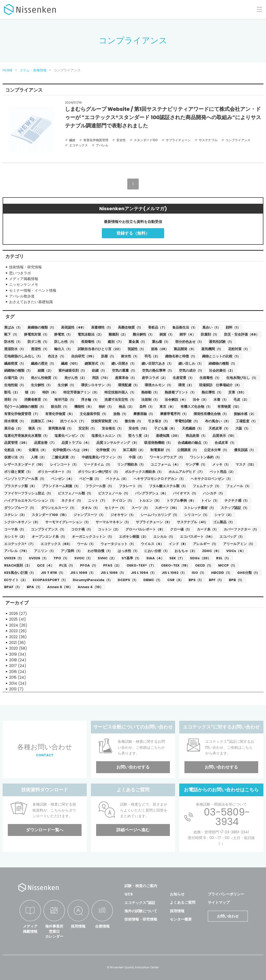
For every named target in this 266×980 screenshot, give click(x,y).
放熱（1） (120, 413)
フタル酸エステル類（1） (168, 486)
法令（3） (200, 399)
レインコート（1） (64, 464)
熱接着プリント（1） (180, 392)
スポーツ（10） (167, 507)
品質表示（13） (224, 435)
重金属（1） (138, 341)
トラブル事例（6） (181, 500)
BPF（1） (216, 579)
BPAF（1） (13, 586)
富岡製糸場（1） (60, 428)
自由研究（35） (83, 356)
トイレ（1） (210, 500)
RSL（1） (223, 558)
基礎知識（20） (168, 435)
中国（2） (136, 457)
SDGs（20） (200, 558)
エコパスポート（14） (197, 536)
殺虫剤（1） (60, 406)
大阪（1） (242, 428)
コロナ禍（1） (82, 529)
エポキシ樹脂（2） (133, 536)
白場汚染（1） (15, 377)
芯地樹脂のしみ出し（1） (23, 356)
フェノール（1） (238, 486)
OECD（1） (204, 565)
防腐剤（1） (210, 334)
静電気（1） (63, 334)
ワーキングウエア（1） (167, 457)
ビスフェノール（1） (114, 493)
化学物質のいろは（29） (72, 449)
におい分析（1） (156, 550)
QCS (128, 894)
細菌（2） (45, 370)
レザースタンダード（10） (24, 464)
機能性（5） (84, 406)
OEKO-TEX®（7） (141, 565)
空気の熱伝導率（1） (158, 370)
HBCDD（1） (221, 572)
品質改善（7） (45, 442)
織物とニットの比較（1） (221, 356)
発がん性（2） (75, 377)
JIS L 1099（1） (82, 572)
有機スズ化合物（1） (196, 406)
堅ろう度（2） (139, 435)
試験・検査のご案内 (140, 885)
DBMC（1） (152, 579)
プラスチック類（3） (20, 486)
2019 (13, 654)
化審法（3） (38, 449)
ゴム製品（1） (224, 522)
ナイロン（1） (123, 500)
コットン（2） (109, 529)
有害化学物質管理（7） (22, 413)
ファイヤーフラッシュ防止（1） (28, 493)
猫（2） (31, 392)
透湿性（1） (40, 348)
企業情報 (102, 926)
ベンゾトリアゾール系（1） (25, 478)
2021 (13, 642)
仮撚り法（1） (15, 457)
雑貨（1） (166, 334)
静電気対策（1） (36, 334)
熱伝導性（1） (212, 392)
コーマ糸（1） (15, 529)
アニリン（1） (45, 550)
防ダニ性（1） (38, 341)
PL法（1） (67, 565)
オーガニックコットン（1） (93, 536)
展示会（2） (13, 428)
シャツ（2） (223, 514)
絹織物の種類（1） (18, 370)
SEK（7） (177, 558)
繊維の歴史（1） (43, 363)
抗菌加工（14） (43, 421)
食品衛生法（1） (184, 327)
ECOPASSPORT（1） (50, 579)
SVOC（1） (83, 558)
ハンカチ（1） (214, 493)
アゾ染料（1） (71, 550)
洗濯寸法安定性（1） (120, 399)
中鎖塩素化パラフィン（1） (103, 457)
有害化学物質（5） (60, 413)
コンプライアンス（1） (48, 529)
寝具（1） (35, 428)
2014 (13, 683)
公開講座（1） (188, 449)
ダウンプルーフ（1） (20, 507)
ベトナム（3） (117, 478)
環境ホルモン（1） (159, 385)
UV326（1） (38, 558)
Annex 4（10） (90, 586)
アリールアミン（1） (239, 543)
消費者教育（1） (36, 399)
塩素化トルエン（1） (107, 435)
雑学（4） (187, 334)
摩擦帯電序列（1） (174, 413)
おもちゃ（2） (186, 550)
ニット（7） (97, 500)
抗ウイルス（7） (73, 421)
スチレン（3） (15, 514)
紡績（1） (99, 370)
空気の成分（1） (191, 370)
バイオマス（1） (185, 493)
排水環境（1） (15, 421)
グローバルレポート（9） (145, 529)
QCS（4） (45, 565)
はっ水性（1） (128, 550)
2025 (13, 619)
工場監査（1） (246, 421)
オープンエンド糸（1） (49, 536)
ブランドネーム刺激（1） (61, 486)
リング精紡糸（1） (131, 464)
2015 (13, 677)
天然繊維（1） (192, 428)
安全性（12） (139, 428)
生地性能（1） (15, 385)
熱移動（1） (150, 392)
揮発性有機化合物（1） (211, 413)
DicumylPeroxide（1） (92, 579)
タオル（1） (90, 507)
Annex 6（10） (59, 586)
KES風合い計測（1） (20, 572)
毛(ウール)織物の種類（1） (25, 406)
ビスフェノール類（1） (75, 493)
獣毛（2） (12, 392)
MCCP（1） (227, 565)
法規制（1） (150, 399)
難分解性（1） (143, 334)
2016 (13, 671)
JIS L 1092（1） (174, 572)
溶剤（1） (11, 399)
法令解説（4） (176, 399)
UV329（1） (14, 558)
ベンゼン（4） (62, 478)
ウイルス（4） (152, 543)
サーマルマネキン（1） (113, 522)
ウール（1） (86, 543)
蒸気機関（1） (212, 348)
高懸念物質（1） (130, 327)
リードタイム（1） (98, 464)
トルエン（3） (150, 500)
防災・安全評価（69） (241, 334)
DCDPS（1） (128, 579)
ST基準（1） (131, 558)
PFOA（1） (89, 565)
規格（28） (160, 348)
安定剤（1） (87, 428)
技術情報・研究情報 (140, 919)
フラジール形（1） (99, 486)
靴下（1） (11, 334)
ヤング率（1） (196, 464)
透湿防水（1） (15, 348)
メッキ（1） (221, 464)
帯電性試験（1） (187, 421)
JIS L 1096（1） (113, 572)
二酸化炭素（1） (64, 457)
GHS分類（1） (248, 572)
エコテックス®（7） (19, 543)
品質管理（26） (16, 442)
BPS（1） (196, 579)
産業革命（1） (126, 377)
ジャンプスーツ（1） (89, 514)
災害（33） (237, 392)
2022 (13, 636)
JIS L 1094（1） (143, 572)
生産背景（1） (183, 377)
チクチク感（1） (236, 500)
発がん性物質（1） (45, 377)
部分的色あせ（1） (189, 341)
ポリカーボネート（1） (55, 471)
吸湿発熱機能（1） (158, 442)
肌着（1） (108, 356)
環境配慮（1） (128, 385)
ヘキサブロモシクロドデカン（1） (159, 478)
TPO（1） (61, 558)
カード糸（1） (207, 529)
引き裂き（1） (159, 421)
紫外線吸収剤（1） (72, 370)
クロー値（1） (181, 529)
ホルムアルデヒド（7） (186, 471)
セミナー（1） (115, 507)
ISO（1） (199, 572)
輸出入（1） (63, 348)
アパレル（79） (16, 550)
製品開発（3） (185, 348)
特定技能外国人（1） (120, 392)
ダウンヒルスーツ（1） (58, 507)
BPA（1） (34, 586)
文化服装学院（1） (94, 413)
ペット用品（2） (222, 471)
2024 (13, 625)
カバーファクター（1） (241, 529)
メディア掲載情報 (30, 929)
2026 (13, 613)
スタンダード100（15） (50, 514)
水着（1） (221, 399)
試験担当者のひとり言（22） (100, 348)
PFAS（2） (112, 565)
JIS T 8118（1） (53, 572)
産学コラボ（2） (155, 377)
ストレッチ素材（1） (200, 507)
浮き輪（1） (90, 399)
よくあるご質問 (182, 902)
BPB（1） (236, 579)
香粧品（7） (157, 327)
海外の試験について (140, 911)
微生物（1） (134, 421)
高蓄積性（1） (102, 327)
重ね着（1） (161, 341)
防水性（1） (13, 341)
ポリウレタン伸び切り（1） (99, 471)
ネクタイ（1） (72, 500)
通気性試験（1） (221, 341)
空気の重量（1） (124, 370)
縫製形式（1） (95, 363)
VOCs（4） (235, 550)
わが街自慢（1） (100, 550)
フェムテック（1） (207, 486)
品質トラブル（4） (76, 442)
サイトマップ (219, 902)
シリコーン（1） (196, 514)
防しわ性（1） (65, 341)
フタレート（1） (131, 486)
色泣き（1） (57, 356)
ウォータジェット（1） (118, 543)
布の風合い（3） (218, 421)
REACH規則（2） (18, 565)
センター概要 (181, 919)
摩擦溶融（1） (144, 413)
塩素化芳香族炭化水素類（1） (26, 435)
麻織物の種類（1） (42, 327)
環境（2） (186, 385)
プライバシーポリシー (226, 894)
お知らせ (177, 894)
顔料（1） (233, 327)
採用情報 (78, 926)
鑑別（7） (115, 341)
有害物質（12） (229, 406)
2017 (13, 665)
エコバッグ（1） (232, 536)
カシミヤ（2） (15, 536)
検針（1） (106, 406)
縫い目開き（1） (123, 363)
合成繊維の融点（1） (193, 442)
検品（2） (126, 406)
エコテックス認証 (139, 902)
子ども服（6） (165, 428)
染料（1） (146, 406)
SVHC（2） (107, 558)
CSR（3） (175, 579)
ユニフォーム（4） (165, 464)
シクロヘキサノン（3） (22, 522)
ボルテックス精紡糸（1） (144, 471)
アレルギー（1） (205, 543)
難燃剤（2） (118, 334)
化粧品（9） (13, 449)
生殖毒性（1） (210, 377)
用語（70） (101, 377)
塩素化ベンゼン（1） (70, 435)
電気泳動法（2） (90, 334)
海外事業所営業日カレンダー (54, 931)
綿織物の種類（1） (223, 363)
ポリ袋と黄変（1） (18, 471)
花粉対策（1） (239, 348)
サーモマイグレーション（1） (67, 522)
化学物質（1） (107, 449)
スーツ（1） (140, 507)
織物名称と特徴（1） (181, 356)
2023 (13, 631)
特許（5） (50, 392)
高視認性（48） (73, 327)
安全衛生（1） (112, 428)
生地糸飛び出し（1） (242, 377)
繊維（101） (70, 363)
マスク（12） (246, 464)
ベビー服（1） (90, 478)
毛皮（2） (241, 399)
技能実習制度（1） (105, 421)
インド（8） (178, 543)
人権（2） (38, 457)
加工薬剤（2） (134, 449)
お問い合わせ (228, 916)
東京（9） (167, 406)
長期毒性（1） (92, 341)
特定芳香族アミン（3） (81, 392)
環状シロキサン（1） (97, 385)
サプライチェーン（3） (154, 522)
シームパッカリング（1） (160, 514)
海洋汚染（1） (65, 399)
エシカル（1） (164, 536)
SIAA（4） (155, 558)
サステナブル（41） (192, 522)
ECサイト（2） (16, 579)
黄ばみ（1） (13, 327)
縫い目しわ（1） (190, 363)
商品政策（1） (196, 435)
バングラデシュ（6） (151, 493)
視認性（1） (137, 348)
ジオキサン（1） (122, 514)
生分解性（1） (41, 385)
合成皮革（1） (225, 442)
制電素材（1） (161, 449)
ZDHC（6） (211, 550)
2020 (13, 648)
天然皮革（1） (219, 428)
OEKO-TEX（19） (175, 565)
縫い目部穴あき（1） (157, 363)
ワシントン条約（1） (206, 457)
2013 (13, 689)
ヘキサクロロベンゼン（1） (211, 478)
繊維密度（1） (15, 363)
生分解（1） (67, 385)
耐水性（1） (130, 356)
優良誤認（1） (245, 449)
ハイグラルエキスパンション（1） (30, 500)
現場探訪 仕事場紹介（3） (220, 385)
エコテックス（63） (56, 543)
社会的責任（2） (222, 370)
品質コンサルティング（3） (117, 442)
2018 (13, 660)
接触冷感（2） (245, 413)
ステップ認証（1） (235, 507)
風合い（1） (211, 327)
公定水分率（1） (216, 449)
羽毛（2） (152, 356)
